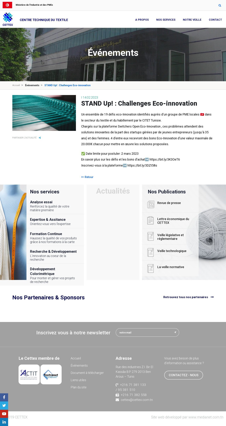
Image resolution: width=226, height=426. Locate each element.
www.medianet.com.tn (205, 417)
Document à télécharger (87, 373)
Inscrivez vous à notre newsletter (73, 333)
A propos (142, 19)
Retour (87, 177)
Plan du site (79, 387)
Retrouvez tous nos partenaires (185, 297)
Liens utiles (78, 380)
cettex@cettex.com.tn (134, 400)
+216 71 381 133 (131, 385)
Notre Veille (192, 19)
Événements (79, 365)
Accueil (16, 85)
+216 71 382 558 (131, 395)
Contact (215, 19)
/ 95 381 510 (125, 390)
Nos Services (166, 19)
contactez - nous (183, 375)
